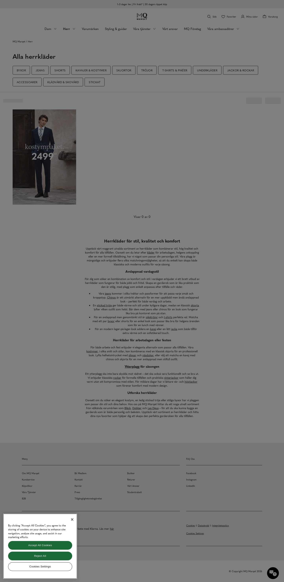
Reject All (40, 555)
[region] (40, 546)
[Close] (72, 519)
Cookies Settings (40, 566)
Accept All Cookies (40, 545)
